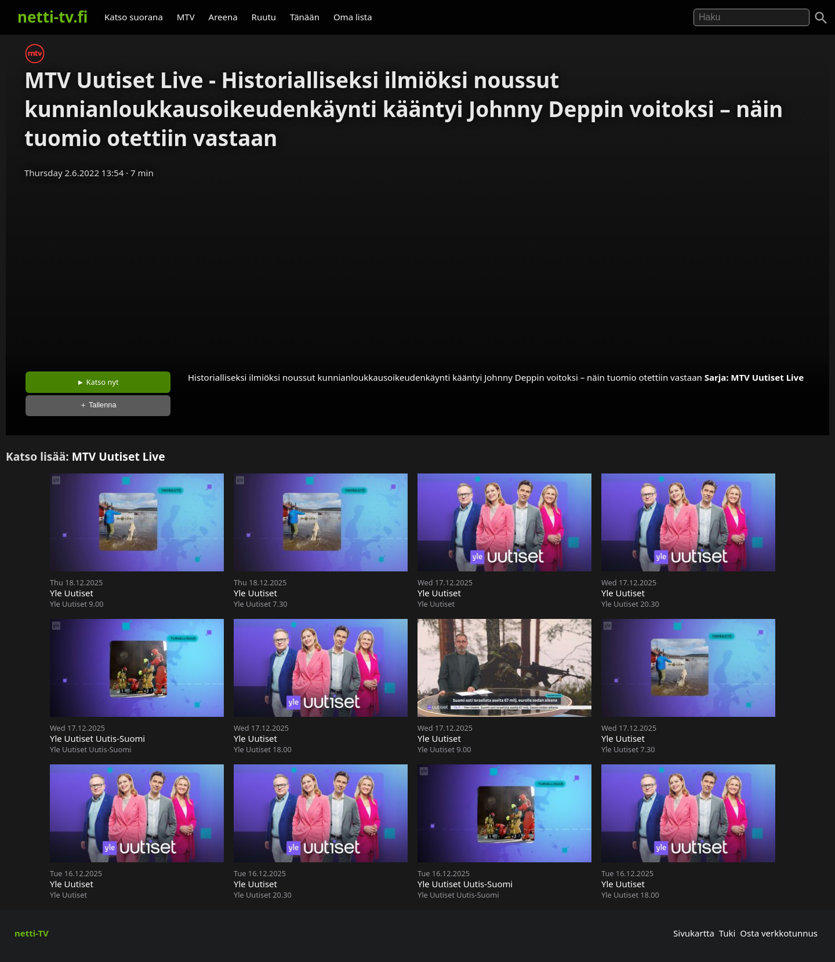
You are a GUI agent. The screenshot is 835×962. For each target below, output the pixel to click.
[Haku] (821, 18)
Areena (223, 17)
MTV (186, 17)
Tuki (727, 933)
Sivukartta (693, 933)
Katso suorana (133, 17)
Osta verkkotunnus (779, 933)
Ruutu (264, 17)
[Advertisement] (417, 271)
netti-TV (31, 933)
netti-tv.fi (52, 16)
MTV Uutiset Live (767, 377)
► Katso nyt (98, 382)
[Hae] (751, 17)
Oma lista (352, 17)
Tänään (305, 17)
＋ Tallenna (98, 404)
